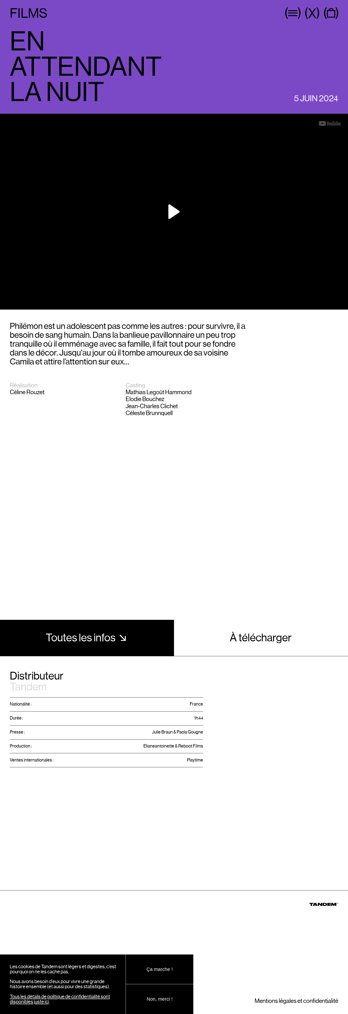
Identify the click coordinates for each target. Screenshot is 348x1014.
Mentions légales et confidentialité (296, 1001)
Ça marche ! (159, 969)
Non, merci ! (159, 999)
